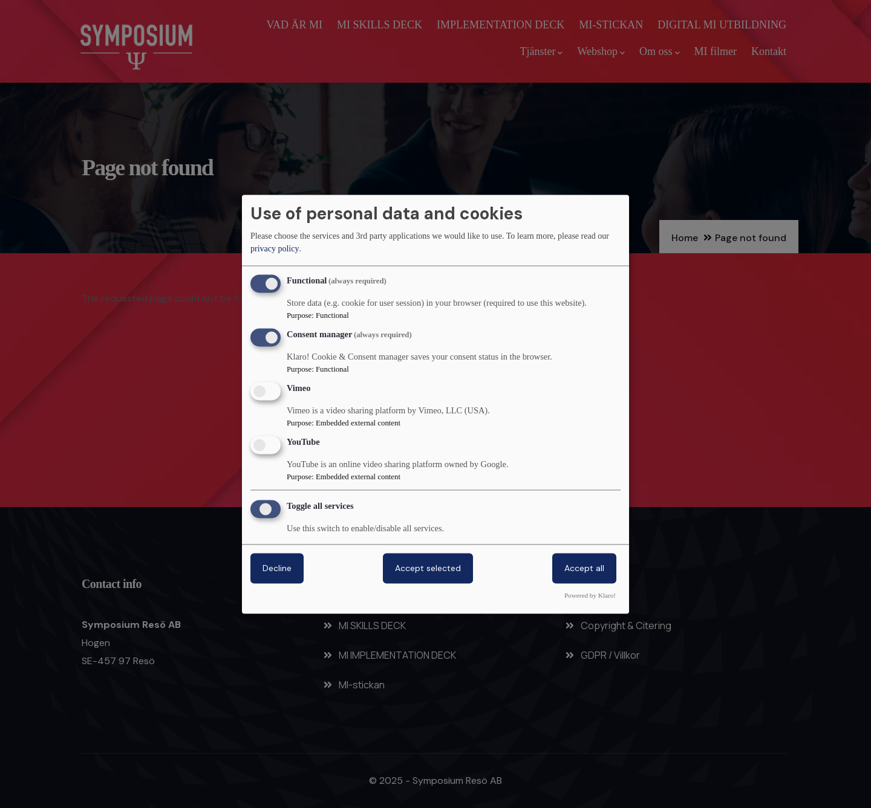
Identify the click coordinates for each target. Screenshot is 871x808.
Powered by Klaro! (590, 595)
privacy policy (274, 249)
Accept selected (428, 568)
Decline (277, 568)
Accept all (584, 568)
